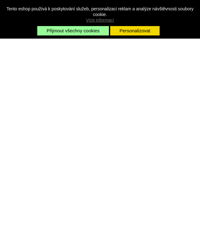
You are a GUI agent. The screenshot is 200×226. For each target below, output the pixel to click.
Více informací (100, 20)
